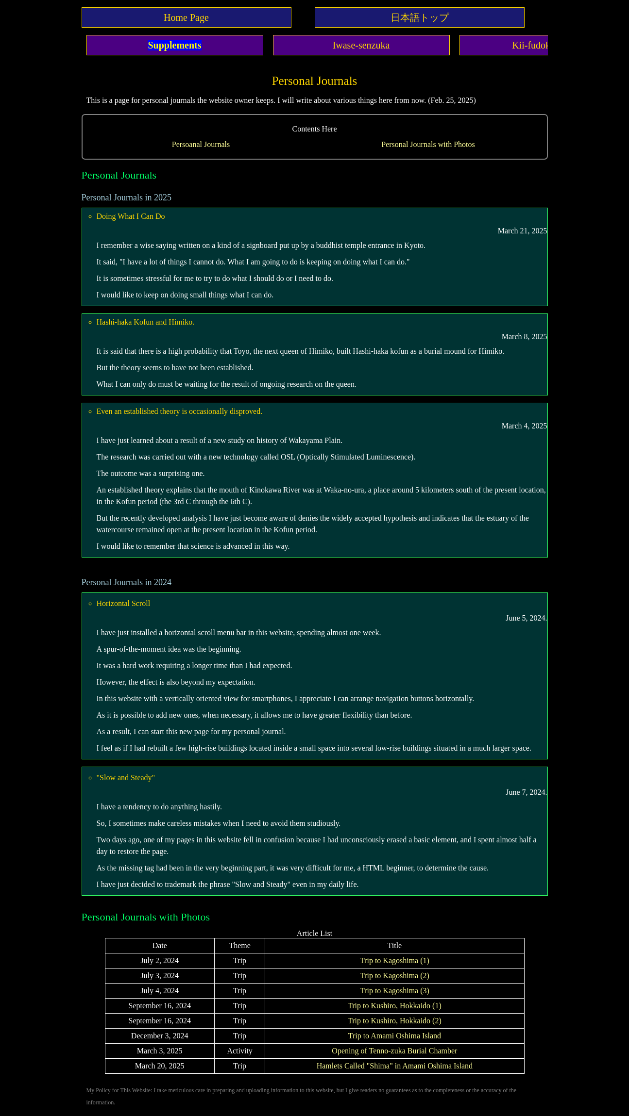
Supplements (174, 45)
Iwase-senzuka (361, 45)
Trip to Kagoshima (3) (394, 990)
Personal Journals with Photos (428, 144)
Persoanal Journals (201, 144)
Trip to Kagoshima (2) (394, 975)
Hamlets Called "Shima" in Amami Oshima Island (395, 1066)
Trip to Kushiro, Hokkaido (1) (395, 1005)
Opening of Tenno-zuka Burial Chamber (394, 1051)
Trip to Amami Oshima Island (394, 1036)
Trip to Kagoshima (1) (394, 960)
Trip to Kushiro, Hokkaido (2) (395, 1021)
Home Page (186, 17)
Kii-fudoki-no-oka (547, 45)
